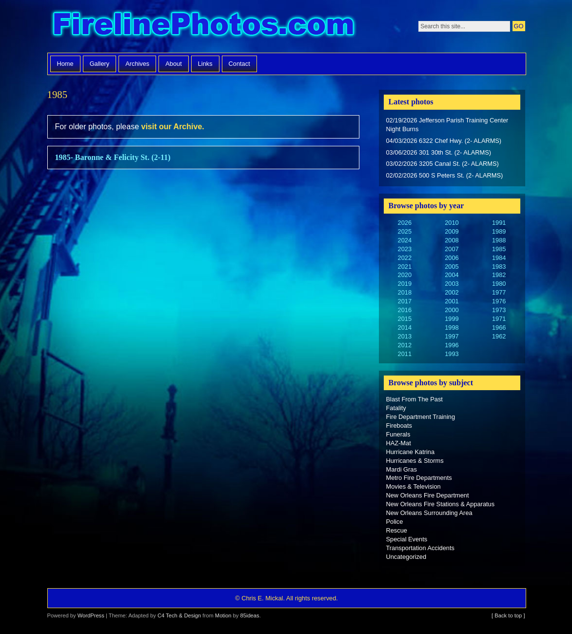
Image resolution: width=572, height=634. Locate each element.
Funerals (398, 434)
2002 (451, 292)
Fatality (396, 408)
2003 (451, 283)
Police (394, 521)
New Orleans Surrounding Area (429, 512)
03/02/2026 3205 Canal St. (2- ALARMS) (442, 163)
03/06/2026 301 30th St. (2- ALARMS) (439, 152)
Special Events (407, 539)
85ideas (249, 615)
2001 (451, 301)
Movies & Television (413, 486)
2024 (405, 240)
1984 (499, 257)
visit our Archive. (172, 126)
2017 (405, 301)
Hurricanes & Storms (415, 460)
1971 (499, 318)
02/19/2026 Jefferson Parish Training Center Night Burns (447, 125)
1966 (499, 327)
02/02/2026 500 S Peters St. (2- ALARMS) (444, 175)
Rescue (396, 530)
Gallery (100, 63)
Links (205, 63)
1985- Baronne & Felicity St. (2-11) (113, 157)
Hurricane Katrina (410, 452)
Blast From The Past (414, 399)
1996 (451, 345)
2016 (405, 310)
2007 (451, 249)
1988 (499, 240)
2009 (451, 231)
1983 (499, 266)
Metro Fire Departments (419, 477)
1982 (499, 274)
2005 (451, 266)
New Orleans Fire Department (427, 495)
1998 (451, 327)
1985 (499, 249)
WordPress (91, 615)
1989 (499, 231)
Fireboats (399, 425)
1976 (499, 301)
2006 (451, 257)
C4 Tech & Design (179, 615)
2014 (405, 327)
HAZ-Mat (398, 443)
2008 (451, 240)
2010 (451, 222)
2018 (405, 292)
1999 (451, 318)
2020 (405, 274)
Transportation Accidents (420, 548)
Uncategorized (406, 556)
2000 (451, 310)
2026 (405, 222)
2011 (405, 353)
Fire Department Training (420, 416)
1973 (499, 310)
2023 (405, 249)
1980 (499, 283)
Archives (137, 63)
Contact (239, 63)
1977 (499, 292)
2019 (405, 283)
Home (65, 63)
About (173, 63)
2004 (451, 274)
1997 (451, 336)
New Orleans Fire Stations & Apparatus (440, 504)
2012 (405, 345)
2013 (405, 336)
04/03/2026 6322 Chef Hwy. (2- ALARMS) (444, 140)
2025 (405, 231)
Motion (223, 615)
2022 (405, 257)
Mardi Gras (401, 469)
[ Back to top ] (508, 615)
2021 (405, 266)
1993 (451, 353)
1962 (499, 336)
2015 (405, 318)
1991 (499, 222)
